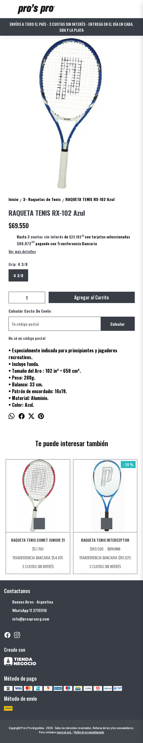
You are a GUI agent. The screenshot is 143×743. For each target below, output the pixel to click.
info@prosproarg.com (26, 618)
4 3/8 (18, 275)
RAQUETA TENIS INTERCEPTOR (105, 540)
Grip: (18, 264)
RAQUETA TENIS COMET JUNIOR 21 (38, 540)
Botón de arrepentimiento (89, 732)
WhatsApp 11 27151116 (25, 610)
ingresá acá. (64, 732)
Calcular (117, 324)
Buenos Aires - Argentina (28, 601)
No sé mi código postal (27, 338)
